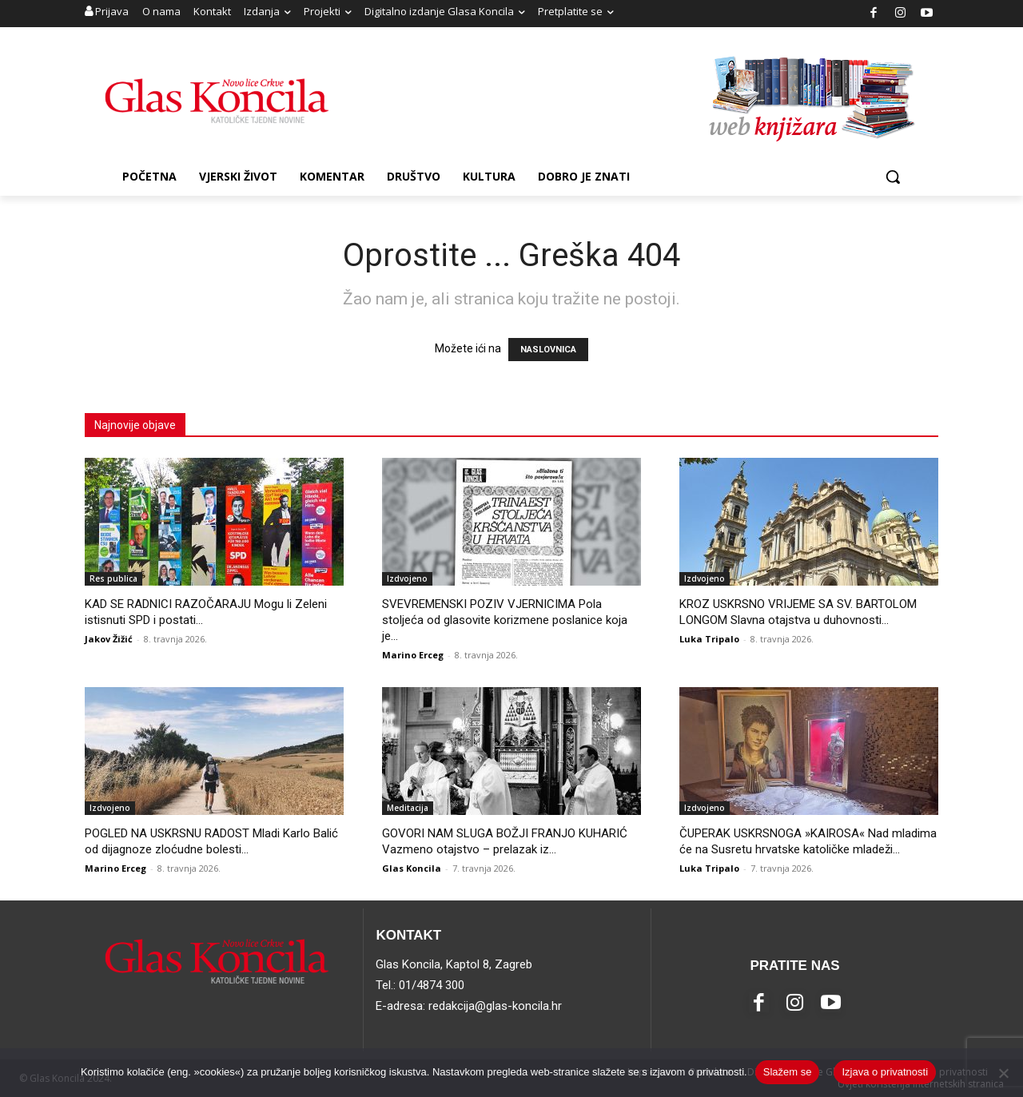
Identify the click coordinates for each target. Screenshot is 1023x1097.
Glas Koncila (411, 868)
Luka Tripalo (709, 639)
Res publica (113, 578)
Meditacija (407, 807)
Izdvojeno (407, 578)
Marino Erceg (413, 655)
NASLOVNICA (548, 349)
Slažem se (787, 1072)
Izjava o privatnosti (885, 1072)
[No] (1003, 1073)
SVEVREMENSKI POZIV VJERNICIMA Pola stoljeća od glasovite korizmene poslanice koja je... (504, 620)
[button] (893, 176)
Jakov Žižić (109, 639)
